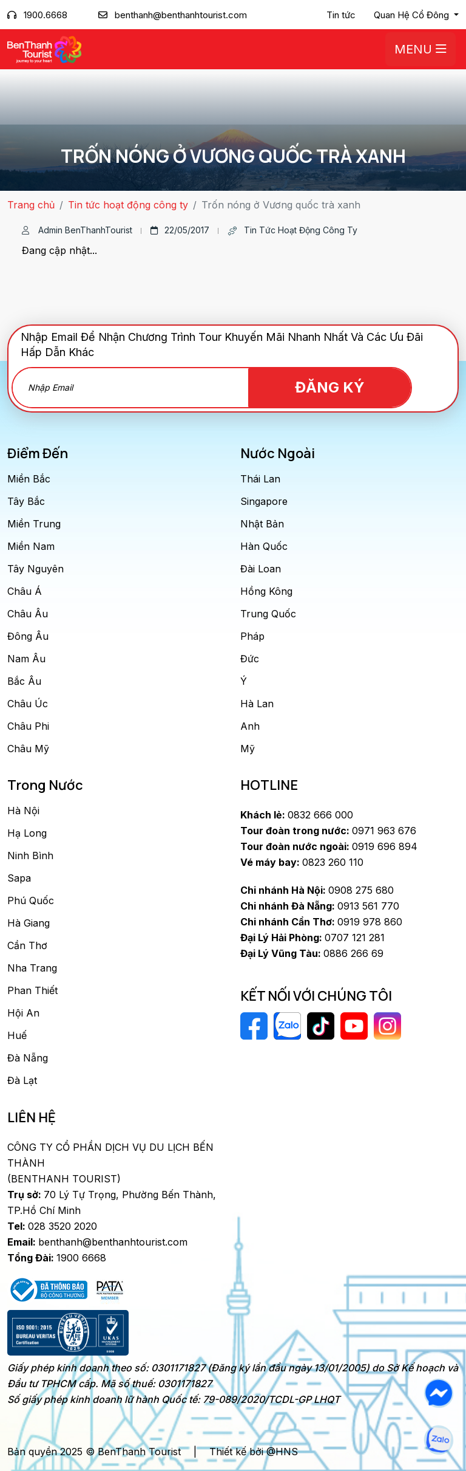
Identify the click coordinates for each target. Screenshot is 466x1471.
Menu (420, 49)
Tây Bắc (26, 501)
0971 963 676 (328, 831)
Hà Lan (257, 704)
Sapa (19, 878)
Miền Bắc (28, 479)
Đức (249, 659)
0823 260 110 (301, 862)
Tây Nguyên (35, 569)
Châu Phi (28, 726)
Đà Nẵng (27, 1058)
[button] (416, 15)
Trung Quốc (268, 614)
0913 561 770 (319, 906)
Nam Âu (26, 659)
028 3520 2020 (52, 1226)
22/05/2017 (179, 230)
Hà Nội (23, 810)
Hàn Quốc (264, 546)
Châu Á (24, 591)
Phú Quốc (30, 900)
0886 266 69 (311, 953)
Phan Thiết (32, 990)
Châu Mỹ (28, 748)
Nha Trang (32, 968)
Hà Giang (28, 923)
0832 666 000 (296, 815)
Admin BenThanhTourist (77, 230)
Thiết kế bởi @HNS (253, 1451)
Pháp (252, 636)
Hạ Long (27, 833)
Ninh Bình (30, 855)
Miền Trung (34, 524)
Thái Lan (260, 479)
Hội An (23, 1013)
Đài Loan (260, 569)
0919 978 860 (321, 922)
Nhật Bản (262, 524)
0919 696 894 (328, 846)
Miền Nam (31, 546)
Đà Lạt (22, 1080)
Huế (17, 1035)
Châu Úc (27, 704)
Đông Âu (28, 636)
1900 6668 (56, 1258)
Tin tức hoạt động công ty (128, 205)
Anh (250, 726)
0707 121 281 (312, 937)
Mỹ (247, 748)
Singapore (264, 501)
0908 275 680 (317, 890)
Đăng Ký (342, 387)
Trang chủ (31, 205)
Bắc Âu (24, 681)
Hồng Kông (266, 591)
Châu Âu (27, 614)
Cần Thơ (27, 945)
